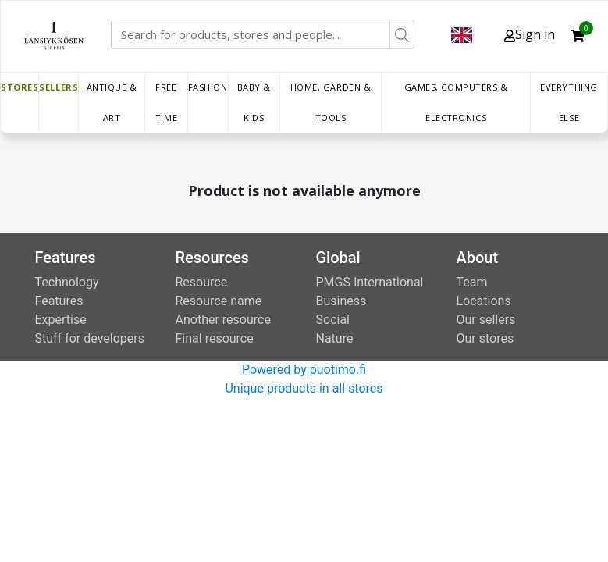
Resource (202, 282)
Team (472, 282)
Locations (484, 300)
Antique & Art (112, 102)
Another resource (223, 319)
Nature (335, 338)
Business (341, 300)
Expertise (61, 319)
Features (59, 300)
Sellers (58, 87)
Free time (166, 102)
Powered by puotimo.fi (304, 369)
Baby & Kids (254, 102)
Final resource (215, 338)
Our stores (485, 338)
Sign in (529, 34)
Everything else (569, 102)
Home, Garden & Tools (331, 102)
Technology (67, 282)
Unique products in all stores (303, 388)
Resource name (219, 300)
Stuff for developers (89, 338)
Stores (19, 87)
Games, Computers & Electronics (456, 102)
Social (333, 319)
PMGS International (370, 282)
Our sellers (486, 319)
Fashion (208, 87)
